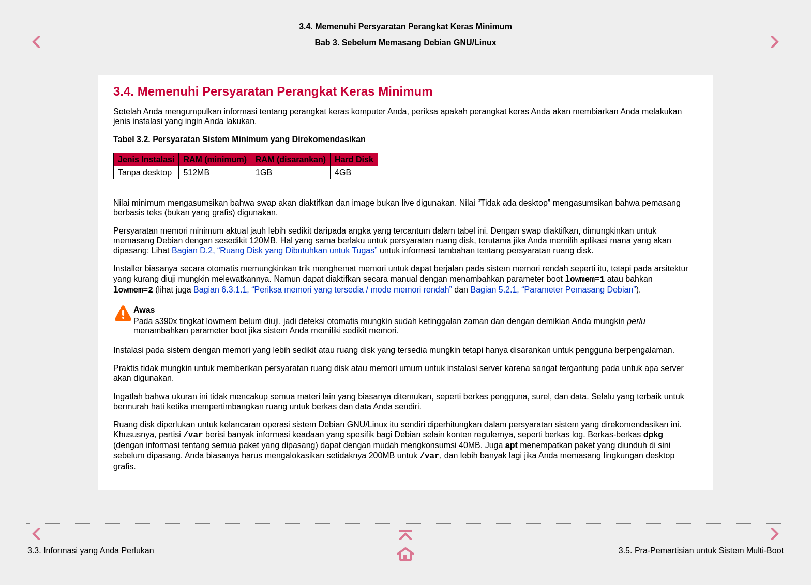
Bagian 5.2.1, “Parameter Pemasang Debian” (553, 289)
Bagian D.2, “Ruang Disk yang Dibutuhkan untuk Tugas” (275, 250)
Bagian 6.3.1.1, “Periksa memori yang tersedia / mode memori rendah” (322, 289)
